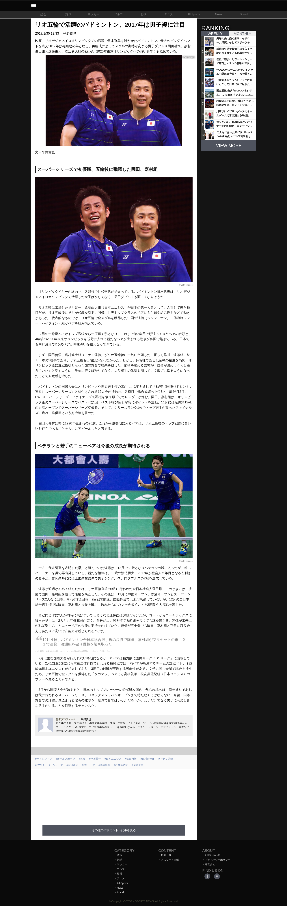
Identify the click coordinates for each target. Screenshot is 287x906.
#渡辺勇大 (72, 765)
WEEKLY (215, 34)
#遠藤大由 (138, 765)
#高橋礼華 (104, 765)
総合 (43, 14)
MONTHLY (242, 34)
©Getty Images (186, 285)
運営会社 (210, 864)
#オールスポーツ (65, 758)
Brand (244, 14)
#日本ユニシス (113, 758)
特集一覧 (166, 854)
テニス (168, 14)
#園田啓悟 (131, 758)
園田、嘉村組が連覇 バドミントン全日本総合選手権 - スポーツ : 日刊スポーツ (76, 651)
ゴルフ (118, 14)
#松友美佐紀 (121, 765)
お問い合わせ (212, 854)
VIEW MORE (229, 145)
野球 (68, 14)
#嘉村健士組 (148, 758)
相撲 (143, 14)
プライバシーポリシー (217, 859)
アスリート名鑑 (170, 859)
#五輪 (82, 758)
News (218, 14)
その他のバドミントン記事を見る (114, 830)
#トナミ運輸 (166, 758)
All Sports (193, 14)
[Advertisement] (114, 795)
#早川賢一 (95, 758)
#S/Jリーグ (88, 765)
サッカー (93, 14)
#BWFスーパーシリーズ (49, 765)
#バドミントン (43, 758)
